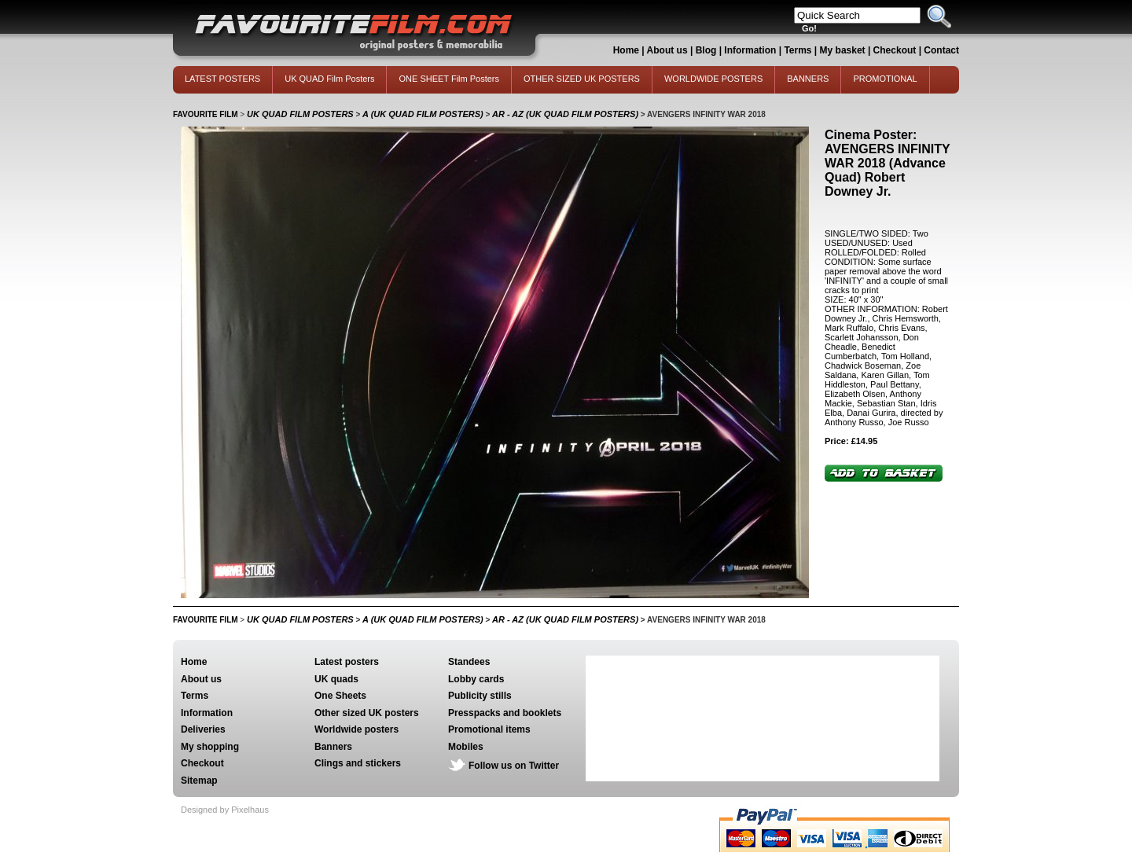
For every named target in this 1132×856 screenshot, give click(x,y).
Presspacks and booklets (504, 712)
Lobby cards (476, 679)
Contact (941, 50)
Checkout (896, 50)
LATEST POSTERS (222, 78)
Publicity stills (480, 695)
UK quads (336, 679)
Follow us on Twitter (514, 765)
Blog (706, 50)
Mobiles (465, 746)
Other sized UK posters (366, 712)
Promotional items (489, 729)
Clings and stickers (357, 763)
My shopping (210, 746)
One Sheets (340, 695)
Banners (333, 746)
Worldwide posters (356, 729)
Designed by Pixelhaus (225, 809)
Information (750, 50)
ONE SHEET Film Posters (449, 78)
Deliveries (203, 729)
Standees (469, 661)
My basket (843, 50)
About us (667, 50)
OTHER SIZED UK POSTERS (582, 78)
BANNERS (808, 78)
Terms (797, 50)
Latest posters (346, 661)
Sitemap (199, 780)
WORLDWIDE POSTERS (713, 78)
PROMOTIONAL (885, 78)
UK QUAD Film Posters (329, 78)
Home (626, 50)
